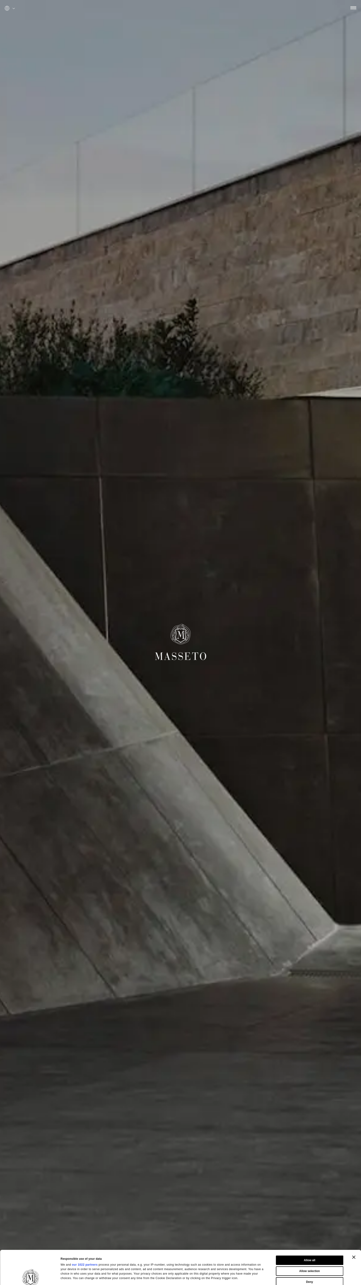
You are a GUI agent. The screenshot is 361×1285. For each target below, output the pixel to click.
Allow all (309, 1228)
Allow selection (309, 1239)
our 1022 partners (85, 1233)
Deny (309, 1250)
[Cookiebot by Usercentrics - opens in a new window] (30, 1276)
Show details (220, 1275)
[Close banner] (353, 1225)
